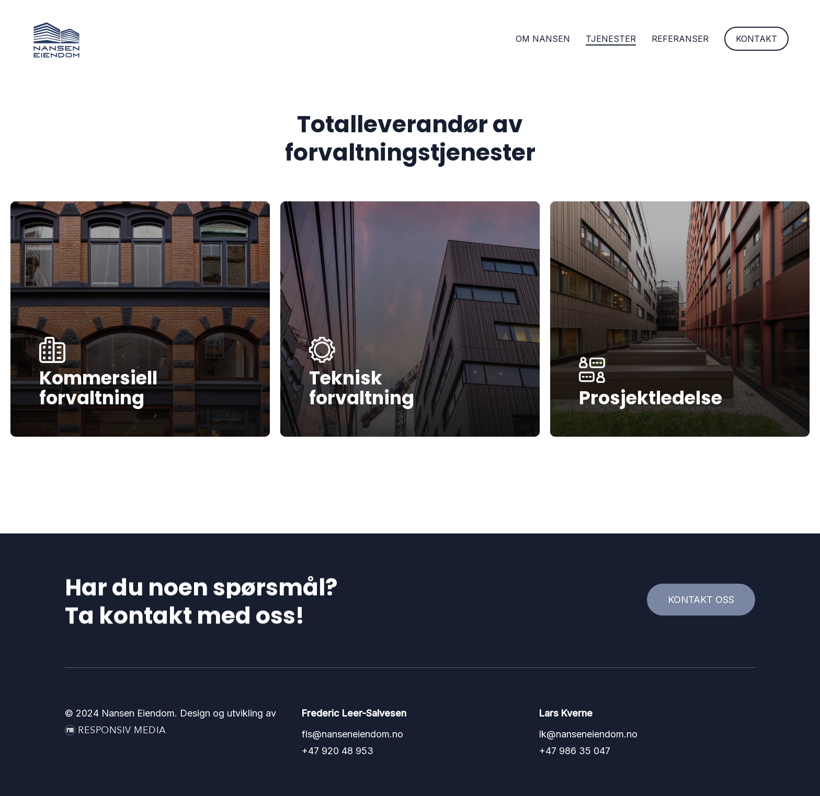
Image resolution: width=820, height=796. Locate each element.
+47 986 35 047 (574, 750)
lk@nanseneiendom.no (588, 734)
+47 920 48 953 (337, 750)
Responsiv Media (122, 730)
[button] (701, 600)
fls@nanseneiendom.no (352, 734)
